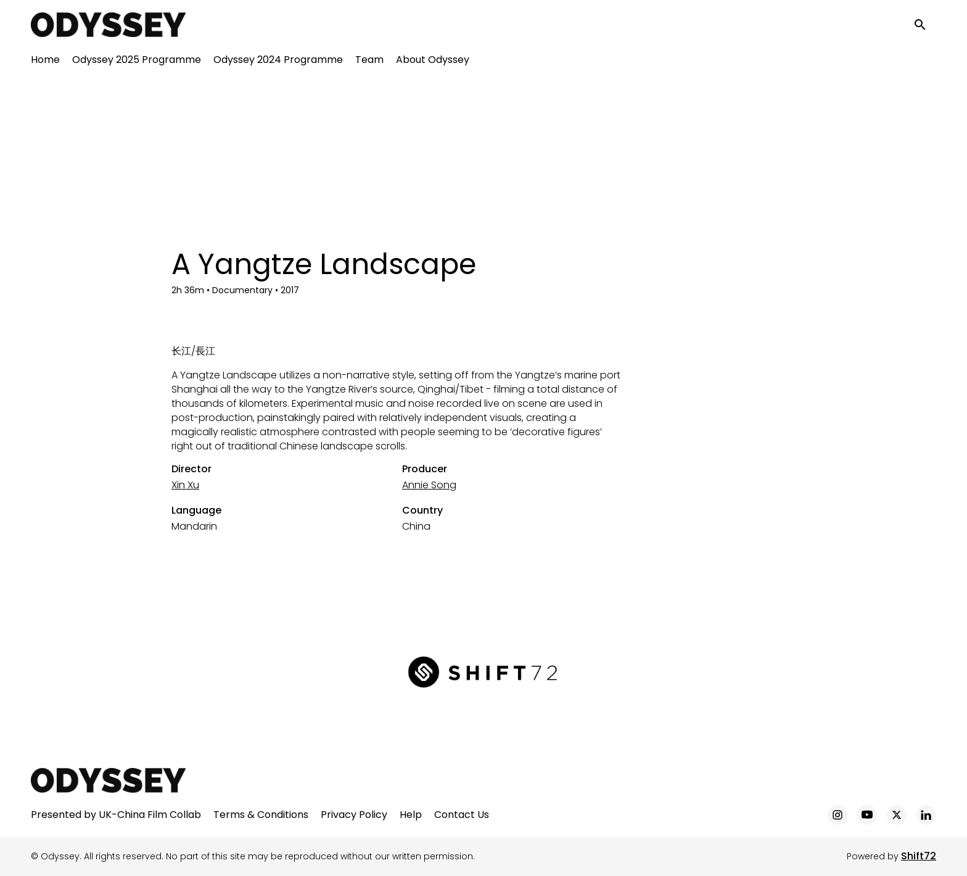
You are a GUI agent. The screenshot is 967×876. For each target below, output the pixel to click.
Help (411, 814)
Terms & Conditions (260, 814)
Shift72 (918, 856)
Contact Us (461, 814)
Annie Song (429, 485)
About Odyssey (432, 62)
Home (45, 62)
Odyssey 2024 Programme (278, 62)
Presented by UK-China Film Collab (116, 814)
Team (369, 62)
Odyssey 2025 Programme (136, 62)
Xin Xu (185, 485)
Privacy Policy (354, 814)
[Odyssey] (108, 780)
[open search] (925, 25)
